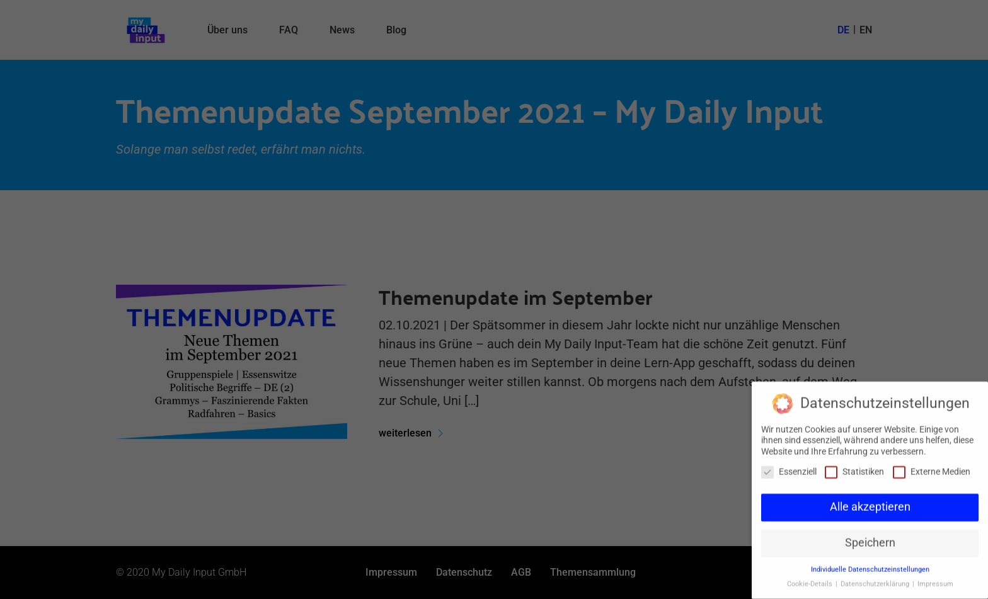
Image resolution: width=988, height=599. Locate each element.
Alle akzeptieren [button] (870, 502)
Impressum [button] (935, 578)
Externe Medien (931, 466)
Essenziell (789, 466)
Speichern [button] (870, 538)
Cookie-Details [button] (810, 578)
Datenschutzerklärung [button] (876, 578)
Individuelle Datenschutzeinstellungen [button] (870, 564)
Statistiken (854, 466)
